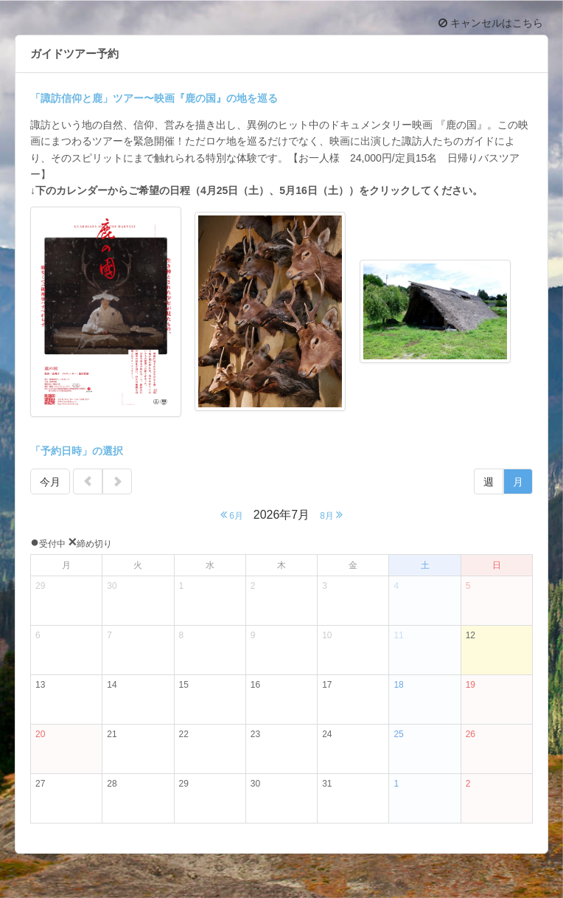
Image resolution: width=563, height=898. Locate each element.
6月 (231, 514)
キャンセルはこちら (490, 23)
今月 (50, 482)
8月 (331, 514)
